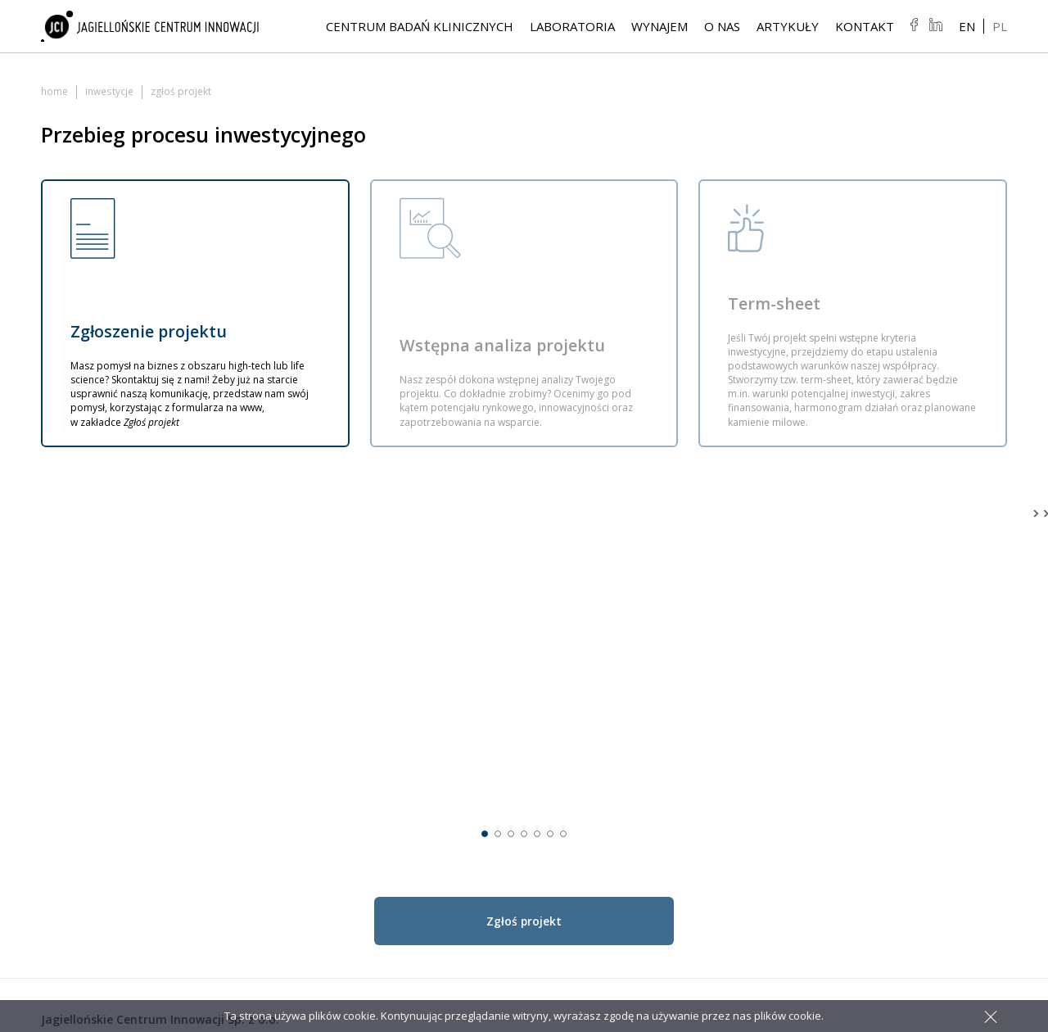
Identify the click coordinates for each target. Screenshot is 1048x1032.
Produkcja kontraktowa (740, 776)
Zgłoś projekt (897, 759)
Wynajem (659, 27)
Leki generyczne (721, 727)
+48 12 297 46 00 (100, 742)
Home (54, 91)
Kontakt (864, 27)
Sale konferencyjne (912, 825)
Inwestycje (109, 91)
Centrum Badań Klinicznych (419, 27)
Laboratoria (572, 27)
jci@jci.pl (75, 775)
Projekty (884, 743)
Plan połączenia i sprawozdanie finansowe (931, 784)
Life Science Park (907, 710)
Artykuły (788, 27)
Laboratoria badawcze (738, 694)
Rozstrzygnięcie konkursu (929, 727)
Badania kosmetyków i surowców (736, 751)
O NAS (722, 27)
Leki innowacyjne (724, 710)
